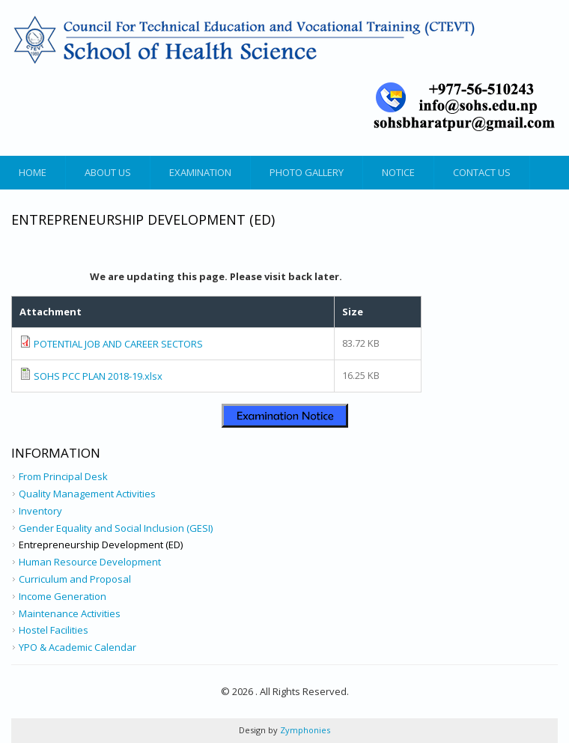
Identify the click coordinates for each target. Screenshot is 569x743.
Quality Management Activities (87, 493)
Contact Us (482, 172)
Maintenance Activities (70, 613)
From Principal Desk (63, 476)
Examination (200, 172)
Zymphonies (304, 730)
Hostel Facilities (53, 630)
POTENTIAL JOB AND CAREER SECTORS (118, 344)
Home (32, 172)
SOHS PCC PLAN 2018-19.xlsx (98, 376)
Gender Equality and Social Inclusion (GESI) (116, 528)
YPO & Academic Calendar (77, 647)
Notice (398, 172)
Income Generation (62, 596)
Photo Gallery (307, 172)
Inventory (40, 511)
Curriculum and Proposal (75, 579)
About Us (108, 172)
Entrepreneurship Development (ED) (101, 544)
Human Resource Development (90, 561)
